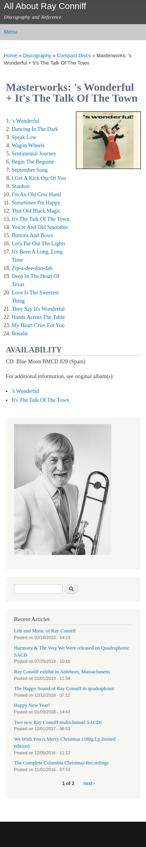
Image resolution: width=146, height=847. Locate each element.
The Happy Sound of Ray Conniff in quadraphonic (64, 688)
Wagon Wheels (28, 145)
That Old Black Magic (36, 211)
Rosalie (20, 333)
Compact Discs (74, 55)
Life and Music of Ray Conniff (45, 631)
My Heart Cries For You (38, 325)
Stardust (21, 186)
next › (89, 783)
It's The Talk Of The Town (40, 219)
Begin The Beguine (33, 162)
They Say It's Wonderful (38, 309)
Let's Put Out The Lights (38, 244)
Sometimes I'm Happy (36, 203)
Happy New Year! (32, 705)
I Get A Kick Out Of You (39, 178)
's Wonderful (25, 121)
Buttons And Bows (32, 235)
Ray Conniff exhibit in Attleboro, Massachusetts (62, 671)
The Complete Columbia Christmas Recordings (61, 763)
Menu (11, 32)
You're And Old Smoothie (40, 227)
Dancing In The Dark (35, 129)
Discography (37, 55)
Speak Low (24, 137)
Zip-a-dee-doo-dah (32, 268)
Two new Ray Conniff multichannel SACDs (58, 722)
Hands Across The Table (38, 317)
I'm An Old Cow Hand (36, 194)
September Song (29, 170)
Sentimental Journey (34, 154)
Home (11, 55)
